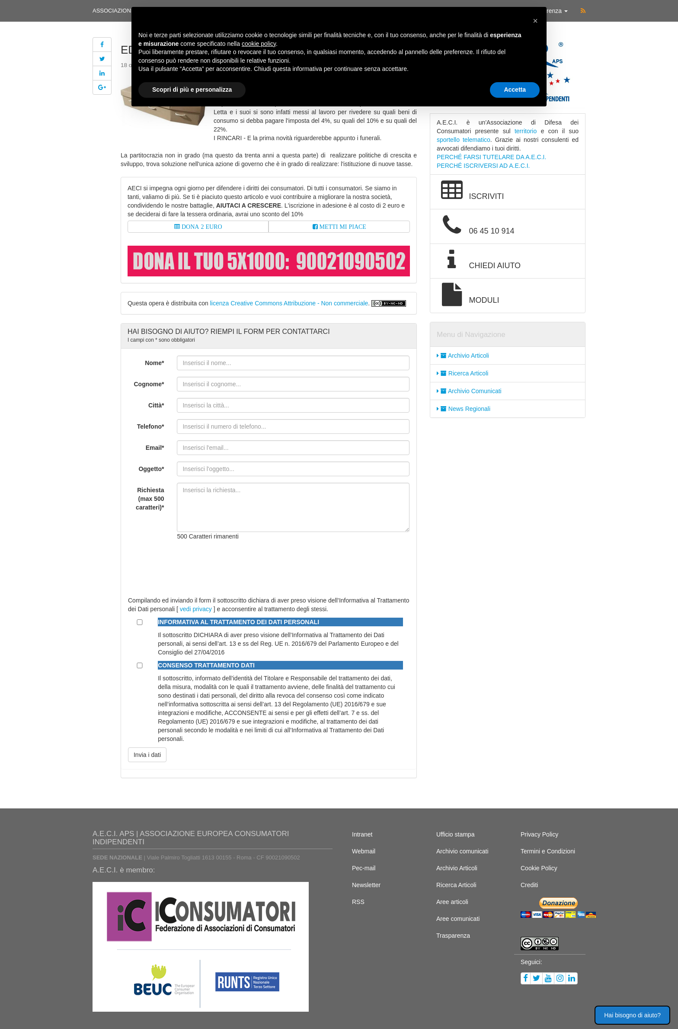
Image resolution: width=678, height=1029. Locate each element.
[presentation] (242, 564)
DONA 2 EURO (201, 227)
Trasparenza (453, 935)
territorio (526, 131)
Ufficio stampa (455, 834)
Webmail (363, 851)
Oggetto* (151, 468)
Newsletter (366, 885)
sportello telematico (463, 139)
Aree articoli (452, 901)
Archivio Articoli (463, 355)
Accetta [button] (515, 89)
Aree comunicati (458, 918)
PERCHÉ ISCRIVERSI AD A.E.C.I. (483, 165)
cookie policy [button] (259, 43)
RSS (358, 901)
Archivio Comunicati (469, 391)
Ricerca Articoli (462, 373)
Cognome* (149, 384)
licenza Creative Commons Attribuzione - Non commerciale (289, 303)
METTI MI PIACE (342, 227)
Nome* (154, 362)
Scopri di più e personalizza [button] (192, 89)
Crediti (529, 885)
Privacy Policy (539, 834)
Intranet (362, 834)
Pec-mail (363, 868)
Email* (155, 447)
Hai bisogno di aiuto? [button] (632, 1015)
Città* (156, 405)
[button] (535, 21)
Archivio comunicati (462, 851)
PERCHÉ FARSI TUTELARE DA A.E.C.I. (491, 157)
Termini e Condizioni (548, 851)
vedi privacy (196, 609)
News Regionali (463, 408)
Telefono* (150, 426)
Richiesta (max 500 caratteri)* (150, 499)
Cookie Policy (539, 868)
